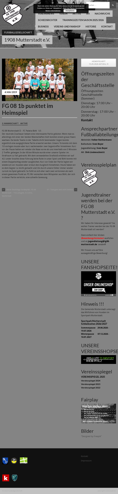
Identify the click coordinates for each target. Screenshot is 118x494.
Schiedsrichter (47, 20)
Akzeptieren (69, 11)
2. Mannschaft (10, 123)
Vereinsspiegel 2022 (90, 387)
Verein (63, 13)
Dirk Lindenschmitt (95, 152)
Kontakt (107, 26)
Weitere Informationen (53, 11)
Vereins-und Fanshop (67, 26)
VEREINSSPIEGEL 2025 (93, 376)
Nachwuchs (102, 13)
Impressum (86, 460)
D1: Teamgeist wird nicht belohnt (62, 190)
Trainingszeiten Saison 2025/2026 (83, 20)
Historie (91, 26)
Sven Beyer (97, 144)
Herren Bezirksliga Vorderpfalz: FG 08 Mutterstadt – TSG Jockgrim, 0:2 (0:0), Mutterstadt (19, 193)
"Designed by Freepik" (91, 436)
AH (88, 13)
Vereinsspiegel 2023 (90, 384)
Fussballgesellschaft (18, 32)
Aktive (77, 13)
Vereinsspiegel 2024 (90, 380)
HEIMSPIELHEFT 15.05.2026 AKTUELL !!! (98, 62)
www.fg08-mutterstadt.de (107, 491)
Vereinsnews (46, 13)
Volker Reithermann (101, 140)
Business (43, 26)
